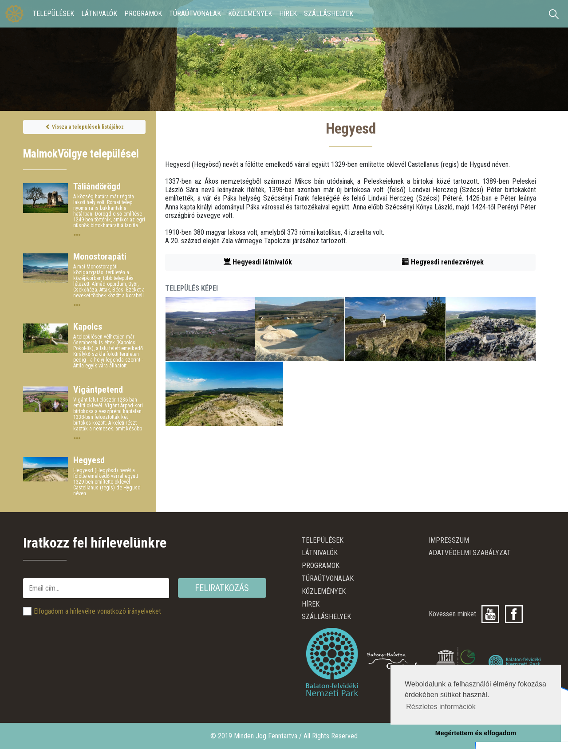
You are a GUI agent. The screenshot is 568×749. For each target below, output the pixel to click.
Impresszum (449, 540)
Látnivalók (99, 13)
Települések (53, 13)
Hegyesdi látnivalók (258, 262)
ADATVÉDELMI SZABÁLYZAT (470, 552)
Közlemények (250, 13)
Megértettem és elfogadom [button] (475, 733)
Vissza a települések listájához (84, 127)
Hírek (288, 13)
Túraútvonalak (195, 13)
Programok (143, 13)
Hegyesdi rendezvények (443, 262)
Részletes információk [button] (441, 706)
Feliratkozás (222, 588)
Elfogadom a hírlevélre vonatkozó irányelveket (97, 611)
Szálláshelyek (328, 13)
